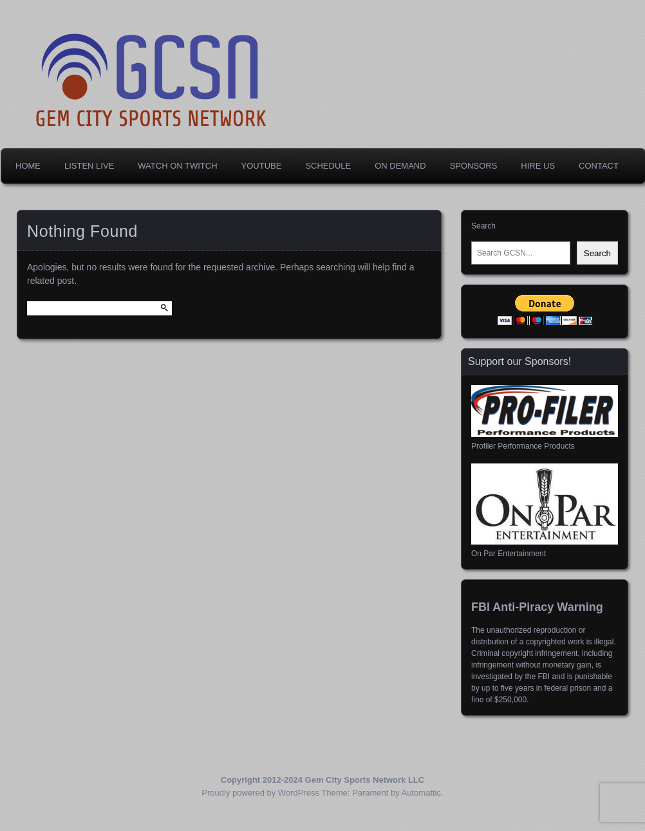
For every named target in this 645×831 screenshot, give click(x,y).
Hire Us (538, 166)
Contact (599, 166)
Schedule (328, 166)
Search (483, 225)
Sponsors (474, 166)
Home (28, 166)
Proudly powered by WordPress (260, 793)
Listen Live (89, 166)
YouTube (261, 166)
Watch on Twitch (177, 166)
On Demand (400, 166)
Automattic (421, 793)
